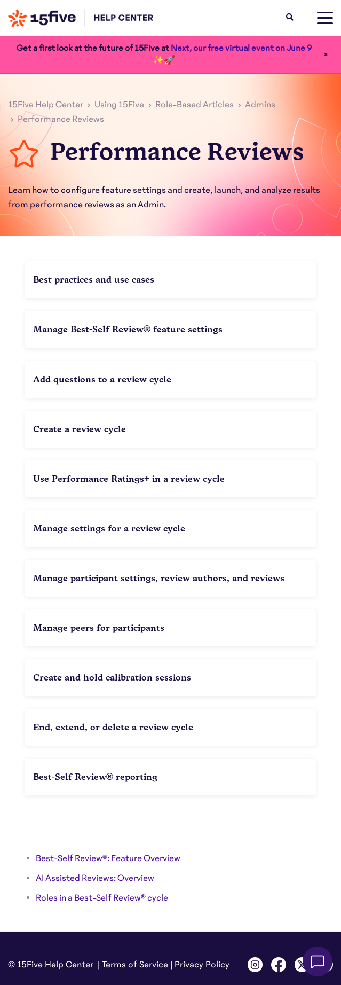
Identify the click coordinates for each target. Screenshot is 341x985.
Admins (260, 104)
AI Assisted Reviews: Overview (95, 878)
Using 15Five (119, 104)
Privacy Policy (202, 964)
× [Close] (325, 54)
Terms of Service (135, 964)
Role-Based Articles (194, 104)
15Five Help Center (45, 104)
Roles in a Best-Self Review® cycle (102, 898)
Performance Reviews (61, 119)
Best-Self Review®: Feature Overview (108, 858)
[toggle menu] (325, 18)
